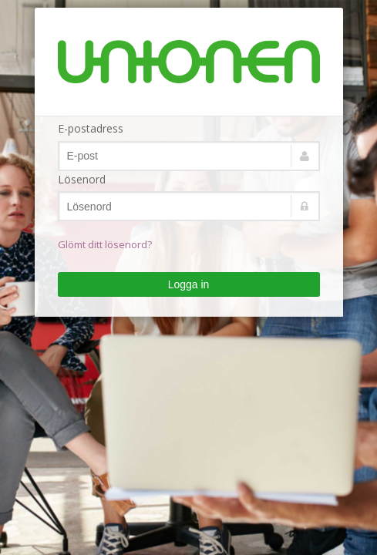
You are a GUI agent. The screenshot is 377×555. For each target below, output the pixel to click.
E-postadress (90, 128)
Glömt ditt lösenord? (105, 244)
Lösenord (82, 179)
